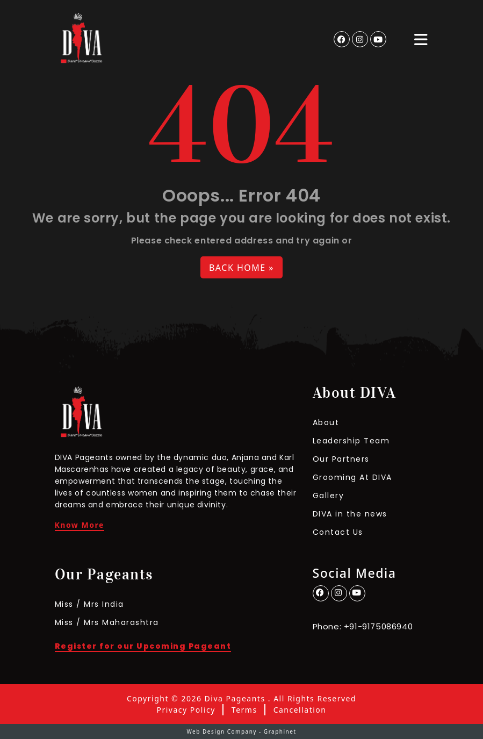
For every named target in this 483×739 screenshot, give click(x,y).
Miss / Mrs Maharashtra (107, 622)
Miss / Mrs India (89, 604)
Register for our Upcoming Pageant (143, 646)
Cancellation (300, 710)
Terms (244, 710)
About (326, 422)
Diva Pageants (235, 698)
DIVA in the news (350, 513)
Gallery (328, 495)
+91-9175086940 (378, 626)
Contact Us (338, 532)
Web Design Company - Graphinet (241, 731)
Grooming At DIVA (352, 477)
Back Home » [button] (241, 268)
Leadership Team (351, 440)
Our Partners (341, 459)
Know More (79, 525)
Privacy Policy (186, 710)
